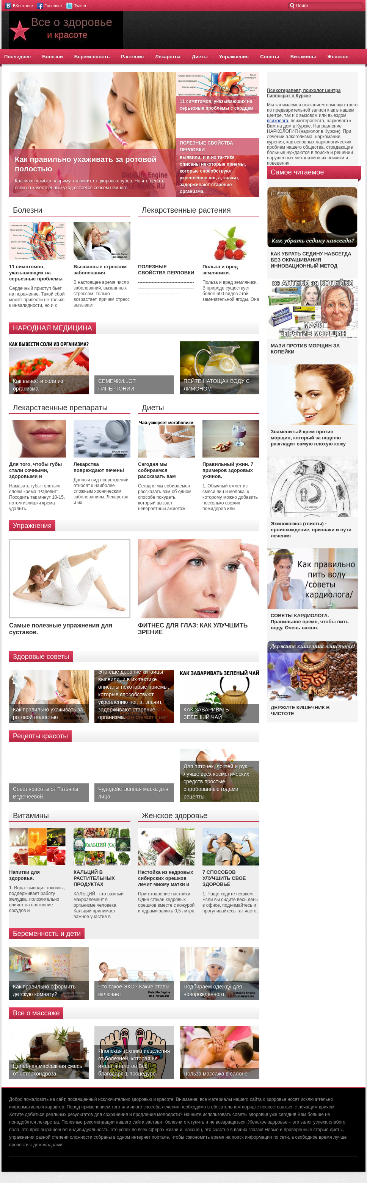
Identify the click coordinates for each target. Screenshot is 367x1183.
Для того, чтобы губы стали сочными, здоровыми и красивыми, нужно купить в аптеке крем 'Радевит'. (35, 479)
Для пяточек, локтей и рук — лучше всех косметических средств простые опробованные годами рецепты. (219, 781)
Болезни (52, 56)
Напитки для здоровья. (24, 875)
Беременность (92, 56)
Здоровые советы (41, 656)
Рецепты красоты (40, 736)
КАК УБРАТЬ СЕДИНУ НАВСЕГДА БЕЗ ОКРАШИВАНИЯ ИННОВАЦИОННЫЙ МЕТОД (311, 260)
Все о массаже (36, 1013)
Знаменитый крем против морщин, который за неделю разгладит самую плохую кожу (308, 438)
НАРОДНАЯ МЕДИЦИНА (52, 328)
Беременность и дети (47, 933)
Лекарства (167, 56)
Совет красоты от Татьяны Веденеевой (45, 793)
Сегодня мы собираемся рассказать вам (157, 470)
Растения (132, 56)
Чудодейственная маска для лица (133, 793)
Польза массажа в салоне (216, 1074)
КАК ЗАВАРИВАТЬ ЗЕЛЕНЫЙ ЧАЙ (206, 713)
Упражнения (234, 56)
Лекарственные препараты (60, 407)
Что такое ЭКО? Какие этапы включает (133, 990)
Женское (337, 56)
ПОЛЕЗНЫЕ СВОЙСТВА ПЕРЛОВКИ (166, 270)
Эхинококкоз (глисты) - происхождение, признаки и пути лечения (311, 530)
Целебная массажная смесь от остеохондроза (47, 1070)
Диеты (200, 56)
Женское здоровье (174, 815)
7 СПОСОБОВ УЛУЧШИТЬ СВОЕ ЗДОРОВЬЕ (224, 878)
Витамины (303, 56)
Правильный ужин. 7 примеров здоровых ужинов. (227, 470)
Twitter (80, 5)
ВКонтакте (23, 5)
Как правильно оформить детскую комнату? (44, 990)
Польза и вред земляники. (220, 270)
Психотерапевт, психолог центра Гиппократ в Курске (303, 93)
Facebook (53, 5)
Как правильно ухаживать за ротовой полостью (48, 713)
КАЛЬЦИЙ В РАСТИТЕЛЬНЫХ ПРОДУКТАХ (94, 878)
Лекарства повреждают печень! (99, 467)
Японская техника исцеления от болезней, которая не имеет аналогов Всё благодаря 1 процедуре (134, 1062)
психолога (277, 120)
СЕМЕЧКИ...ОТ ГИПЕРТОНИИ (117, 385)
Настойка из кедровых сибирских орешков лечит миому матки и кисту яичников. (165, 881)
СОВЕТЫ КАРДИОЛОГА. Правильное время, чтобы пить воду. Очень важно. (309, 621)
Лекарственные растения (186, 210)
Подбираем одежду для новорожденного (213, 990)
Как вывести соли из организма (38, 385)
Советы (269, 56)
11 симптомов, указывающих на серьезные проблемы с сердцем (36, 276)
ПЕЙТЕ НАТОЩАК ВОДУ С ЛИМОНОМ (217, 385)
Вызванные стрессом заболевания (100, 270)
